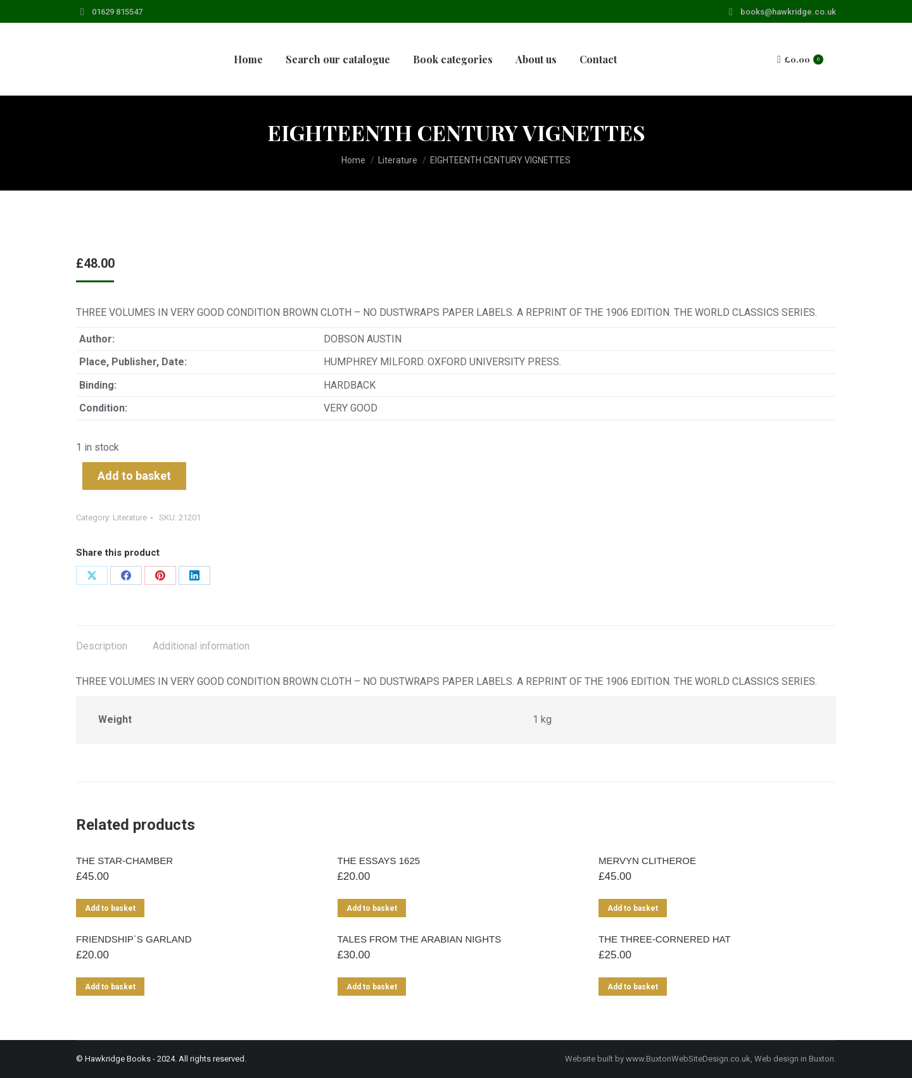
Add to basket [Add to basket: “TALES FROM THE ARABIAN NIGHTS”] (371, 986)
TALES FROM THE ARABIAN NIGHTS (420, 939)
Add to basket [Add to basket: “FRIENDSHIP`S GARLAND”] (110, 986)
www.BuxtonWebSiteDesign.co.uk (688, 1058)
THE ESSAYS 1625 (379, 860)
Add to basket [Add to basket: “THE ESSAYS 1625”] (371, 908)
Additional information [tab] (201, 646)
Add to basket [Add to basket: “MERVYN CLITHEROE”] (632, 908)
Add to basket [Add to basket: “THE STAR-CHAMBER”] (110, 908)
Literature (130, 517)
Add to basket (134, 475)
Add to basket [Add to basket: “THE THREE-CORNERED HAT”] (632, 986)
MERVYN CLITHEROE (647, 860)
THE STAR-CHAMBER (124, 860)
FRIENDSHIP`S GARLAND (134, 939)
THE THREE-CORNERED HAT (664, 939)
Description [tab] (101, 646)
